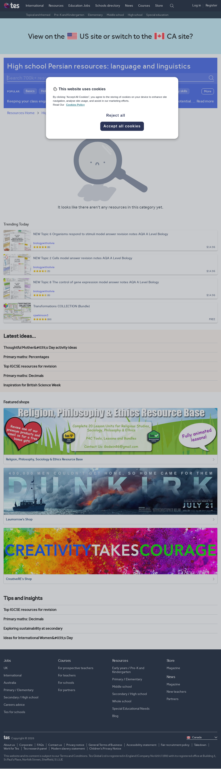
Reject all (115, 115)
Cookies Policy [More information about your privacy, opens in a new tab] (75, 104)
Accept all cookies (122, 126)
